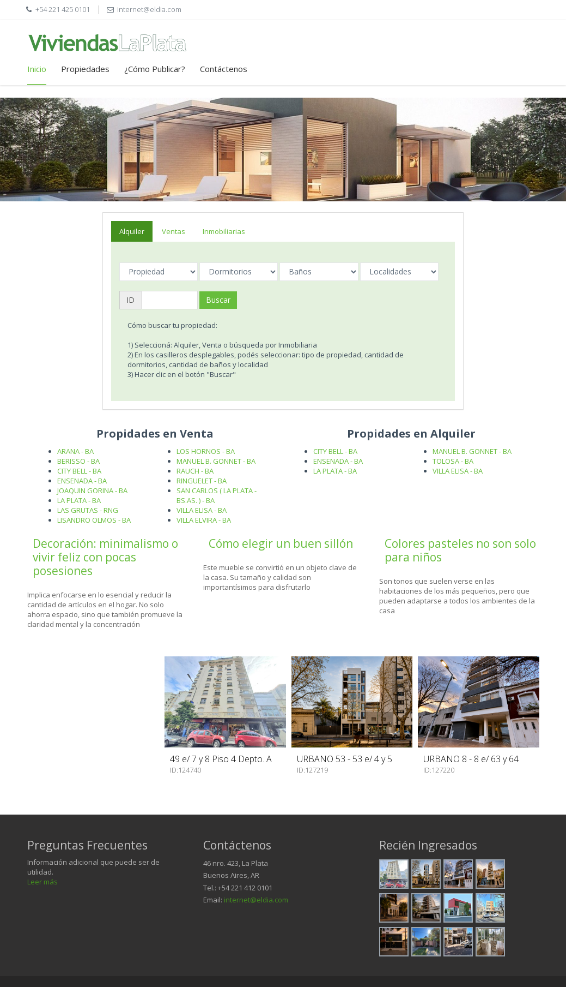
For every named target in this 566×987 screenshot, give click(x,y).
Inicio (36, 68)
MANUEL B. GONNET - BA (216, 461)
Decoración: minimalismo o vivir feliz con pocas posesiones (105, 557)
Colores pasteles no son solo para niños (460, 550)
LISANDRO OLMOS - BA (94, 520)
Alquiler (131, 231)
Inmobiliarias (224, 231)
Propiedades (85, 68)
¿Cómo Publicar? (154, 68)
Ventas (173, 231)
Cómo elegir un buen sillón (281, 543)
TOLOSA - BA (453, 461)
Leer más (42, 882)
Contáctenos (223, 68)
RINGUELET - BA (202, 481)
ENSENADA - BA (82, 481)
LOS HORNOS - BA (206, 451)
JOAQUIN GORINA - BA (92, 490)
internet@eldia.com (256, 900)
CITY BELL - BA (79, 471)
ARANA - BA (75, 451)
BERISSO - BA (78, 461)
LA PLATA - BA (79, 500)
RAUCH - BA (195, 471)
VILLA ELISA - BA (202, 510)
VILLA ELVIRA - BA (204, 520)
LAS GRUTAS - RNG (87, 510)
